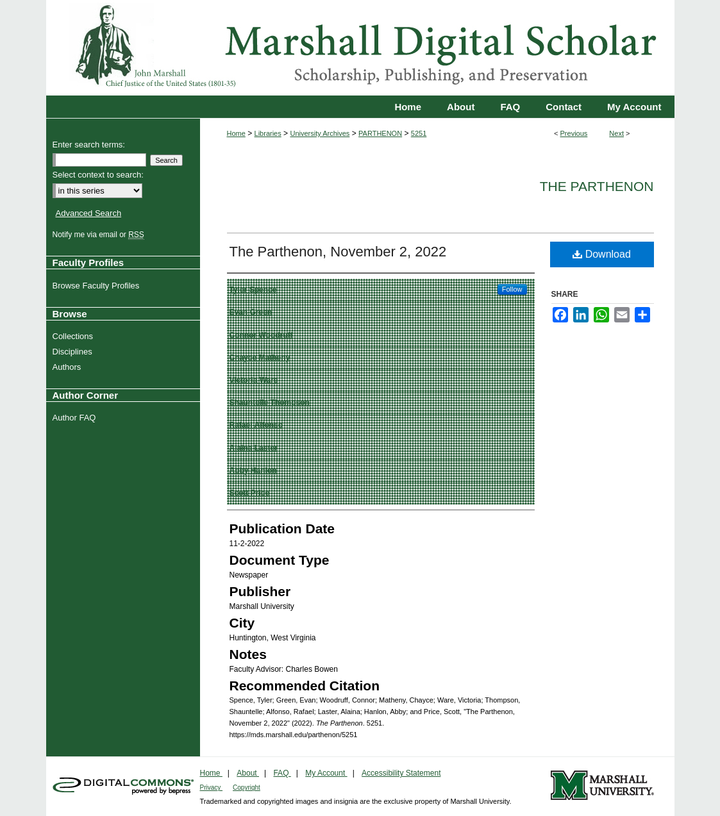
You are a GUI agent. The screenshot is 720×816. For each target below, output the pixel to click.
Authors (68, 367)
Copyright (246, 787)
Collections (75, 336)
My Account (326, 773)
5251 (418, 133)
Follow (512, 289)
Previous (574, 133)
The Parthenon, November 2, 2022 (338, 252)
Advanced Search (89, 213)
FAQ (281, 773)
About (248, 773)
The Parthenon (597, 186)
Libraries (268, 133)
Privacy (211, 787)
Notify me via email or (100, 234)
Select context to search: (98, 174)
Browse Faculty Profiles (98, 285)
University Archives (319, 133)
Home (236, 133)
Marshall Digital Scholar (360, 48)
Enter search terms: (89, 144)
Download (602, 254)
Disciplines (74, 351)
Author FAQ (76, 417)
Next (616, 133)
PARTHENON (380, 133)
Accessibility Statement (401, 773)
